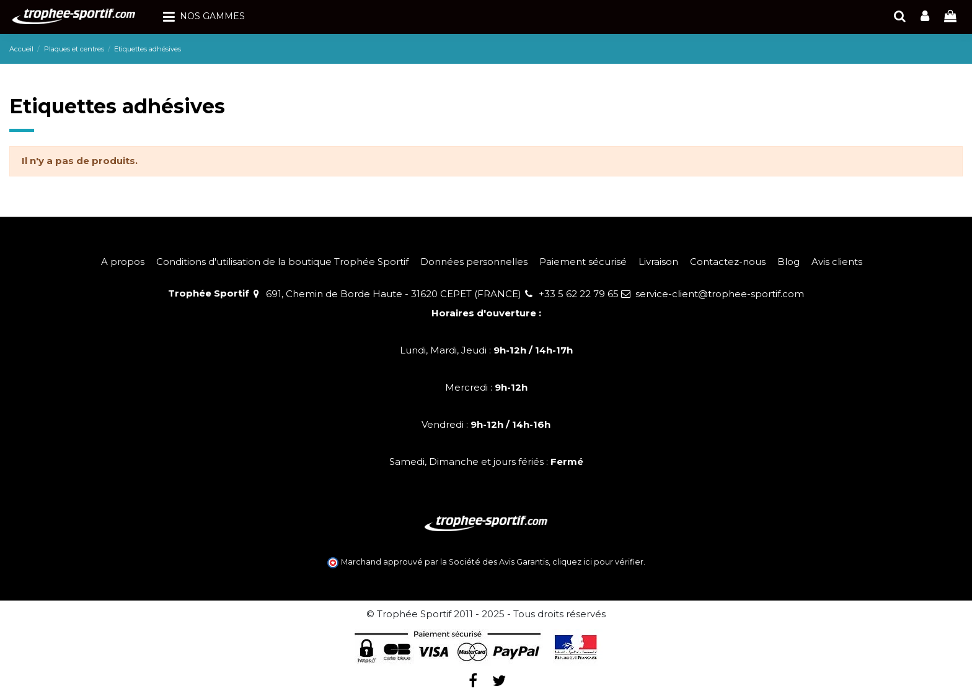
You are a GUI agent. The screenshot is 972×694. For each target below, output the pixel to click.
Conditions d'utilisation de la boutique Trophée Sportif (282, 261)
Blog (788, 261)
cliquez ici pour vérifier (597, 561)
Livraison (658, 261)
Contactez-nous (728, 261)
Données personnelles (474, 261)
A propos (122, 261)
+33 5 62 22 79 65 (579, 294)
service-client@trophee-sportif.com (719, 294)
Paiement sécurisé (583, 261)
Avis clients (836, 261)
